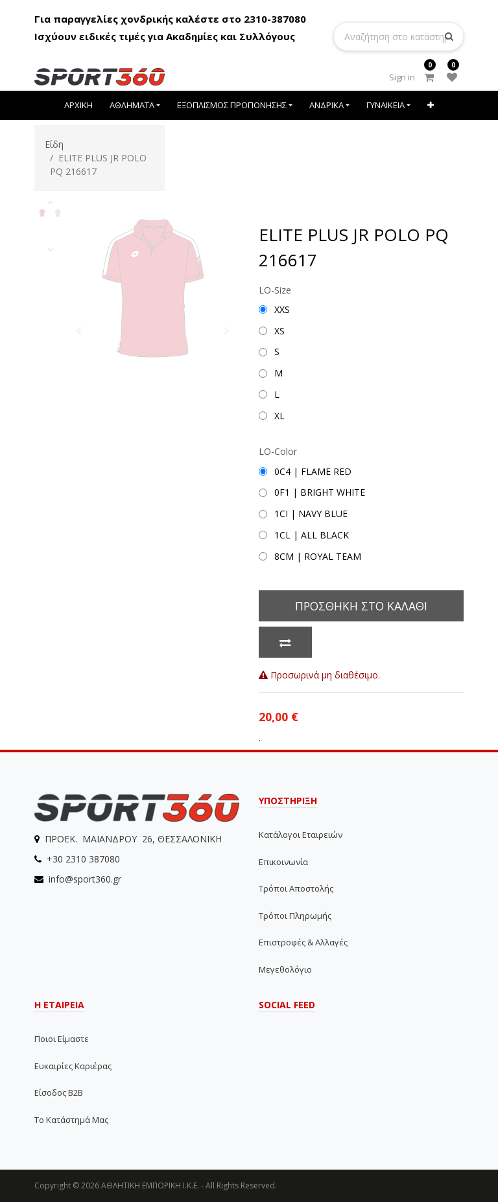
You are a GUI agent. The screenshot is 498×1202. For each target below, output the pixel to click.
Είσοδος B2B (58, 1092)
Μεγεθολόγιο (285, 969)
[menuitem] (79, 105)
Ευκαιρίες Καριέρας (73, 1066)
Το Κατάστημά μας (71, 1120)
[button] (430, 105)
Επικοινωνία (283, 862)
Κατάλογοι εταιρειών (300, 834)
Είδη (54, 144)
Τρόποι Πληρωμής (295, 915)
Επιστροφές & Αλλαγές (303, 942)
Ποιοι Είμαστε (61, 1039)
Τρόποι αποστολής (296, 888)
